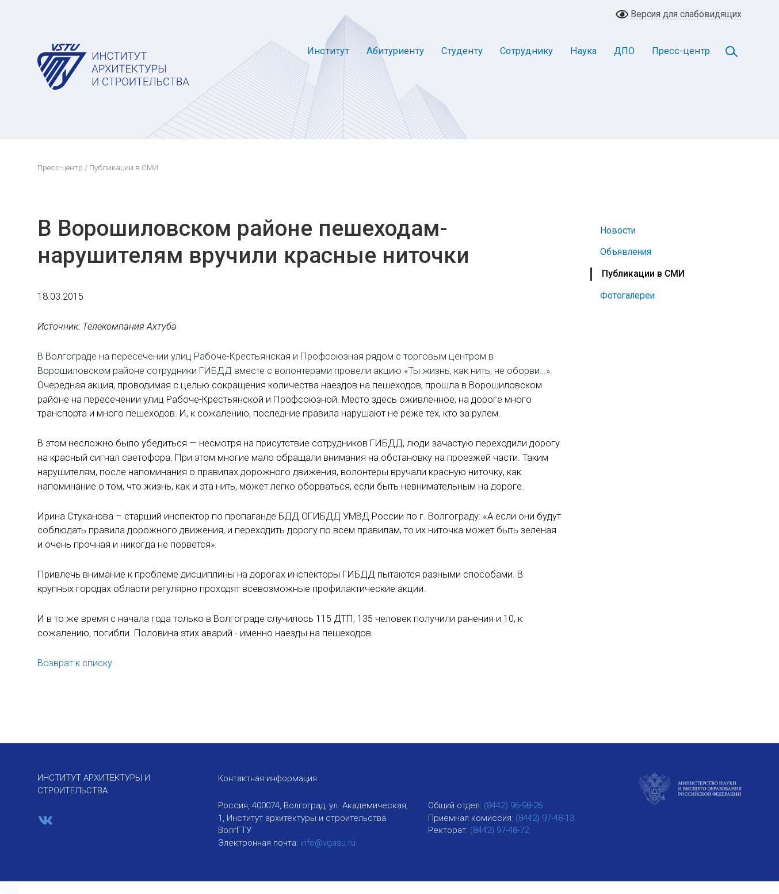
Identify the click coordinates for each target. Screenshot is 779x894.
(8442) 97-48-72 (499, 830)
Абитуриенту (395, 50)
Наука (583, 50)
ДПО (624, 50)
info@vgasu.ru (328, 843)
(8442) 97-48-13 (544, 818)
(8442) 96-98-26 (513, 805)
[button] (10, 888)
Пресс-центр (681, 50)
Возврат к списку (74, 663)
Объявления (625, 251)
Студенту (462, 50)
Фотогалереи (627, 295)
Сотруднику (526, 50)
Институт (328, 50)
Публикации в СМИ (643, 273)
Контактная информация (267, 778)
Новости (618, 230)
